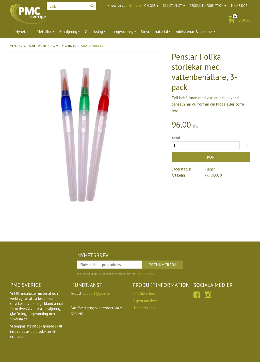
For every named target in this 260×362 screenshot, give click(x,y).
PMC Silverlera (144, 293)
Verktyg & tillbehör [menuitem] (31, 45)
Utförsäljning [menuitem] (84, 45)
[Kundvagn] (237, 20)
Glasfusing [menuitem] (94, 31)
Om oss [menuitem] (150, 6)
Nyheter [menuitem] (22, 31)
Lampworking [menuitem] (121, 31)
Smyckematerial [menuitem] (154, 31)
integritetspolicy (145, 273)
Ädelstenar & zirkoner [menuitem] (194, 31)
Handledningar (144, 307)
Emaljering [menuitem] (68, 31)
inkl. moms (134, 5)
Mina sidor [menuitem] (239, 6)
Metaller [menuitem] (44, 31)
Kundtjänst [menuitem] (172, 6)
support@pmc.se (96, 293)
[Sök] (92, 6)
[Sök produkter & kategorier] (71, 6)
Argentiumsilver (145, 300)
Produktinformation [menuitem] (206, 6)
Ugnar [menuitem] (61, 45)
